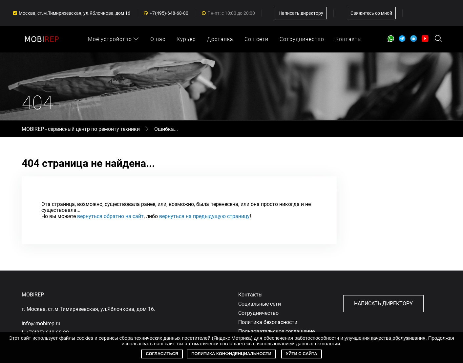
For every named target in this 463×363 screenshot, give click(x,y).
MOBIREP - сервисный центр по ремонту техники (81, 129)
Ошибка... (166, 129)
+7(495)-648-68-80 (169, 13)
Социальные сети (259, 304)
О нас (157, 39)
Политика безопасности (267, 322)
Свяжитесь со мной (371, 13)
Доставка (220, 39)
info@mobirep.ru (41, 323)
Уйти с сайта (301, 353)
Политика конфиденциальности (231, 353)
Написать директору (301, 13)
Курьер (186, 39)
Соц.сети (256, 39)
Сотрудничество (302, 39)
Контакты (348, 39)
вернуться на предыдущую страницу (204, 216)
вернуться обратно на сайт (110, 216)
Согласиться (162, 353)
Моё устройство (113, 39)
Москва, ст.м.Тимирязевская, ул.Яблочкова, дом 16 (74, 13)
